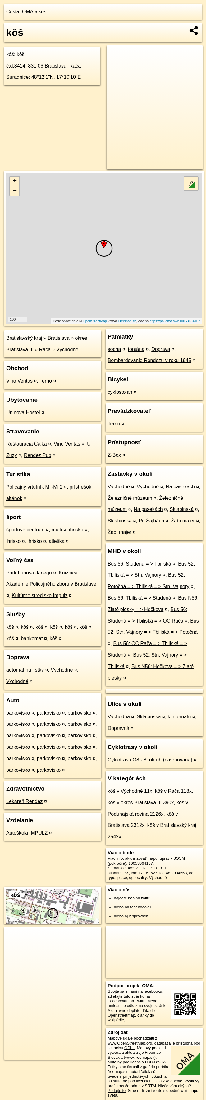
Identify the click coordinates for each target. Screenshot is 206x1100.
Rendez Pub (37, 455)
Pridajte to (117, 1090)
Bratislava (58, 338)
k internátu (179, 716)
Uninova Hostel (23, 412)
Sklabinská (182, 509)
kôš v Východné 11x (130, 791)
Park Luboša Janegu (29, 572)
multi (57, 529)
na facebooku (150, 991)
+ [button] (15, 181)
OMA (27, 11)
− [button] (15, 191)
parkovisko (18, 713)
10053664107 (140, 863)
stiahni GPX (118, 873)
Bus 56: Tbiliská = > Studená (139, 598)
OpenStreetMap (95, 321)
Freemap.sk (127, 321)
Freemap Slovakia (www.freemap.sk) (134, 1054)
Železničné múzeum (130, 498)
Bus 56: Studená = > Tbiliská (139, 563)
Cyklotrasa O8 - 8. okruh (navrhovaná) (150, 759)
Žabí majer (183, 520)
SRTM (150, 1086)
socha (114, 349)
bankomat (32, 638)
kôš (42, 11)
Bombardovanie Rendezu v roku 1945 (149, 360)
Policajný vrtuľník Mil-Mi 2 (34, 487)
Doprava (160, 349)
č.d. (15, 66)
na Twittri (137, 1001)
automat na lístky (25, 669)
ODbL (129, 1047)
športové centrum (25, 529)
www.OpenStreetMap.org (130, 1043)
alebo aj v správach (131, 916)
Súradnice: (18, 77)
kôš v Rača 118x (173, 791)
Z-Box (114, 455)
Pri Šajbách (151, 520)
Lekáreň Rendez (24, 801)
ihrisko (76, 529)
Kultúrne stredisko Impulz (40, 595)
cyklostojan (120, 392)
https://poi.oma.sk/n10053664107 (175, 321)
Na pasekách (180, 486)
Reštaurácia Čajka (26, 443)
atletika (57, 541)
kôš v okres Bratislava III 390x (141, 802)
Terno (45, 381)
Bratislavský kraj (24, 338)
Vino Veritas (19, 381)
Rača (45, 349)
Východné (67, 349)
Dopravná (118, 728)
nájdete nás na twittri (132, 898)
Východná (119, 716)
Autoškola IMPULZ (27, 833)
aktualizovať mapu (141, 858)
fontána (136, 349)
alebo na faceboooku (132, 907)
